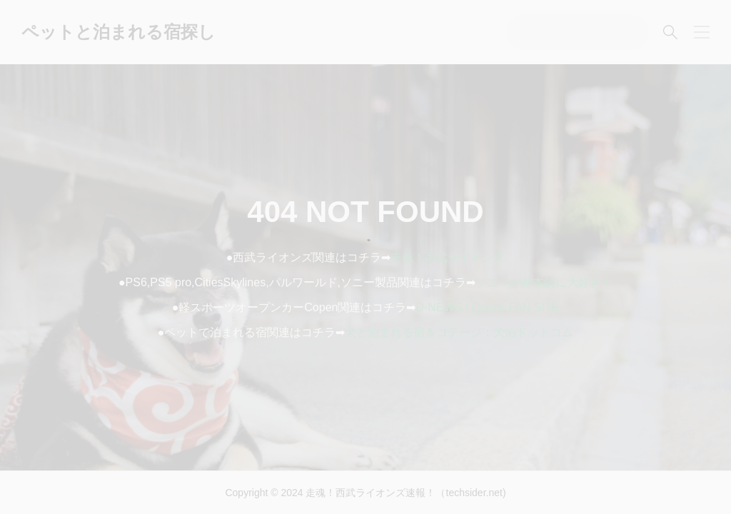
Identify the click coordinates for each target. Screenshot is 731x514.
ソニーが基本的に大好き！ (543, 282)
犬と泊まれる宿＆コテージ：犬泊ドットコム (459, 332)
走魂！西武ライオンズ (447, 257)
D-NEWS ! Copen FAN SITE (487, 307)
